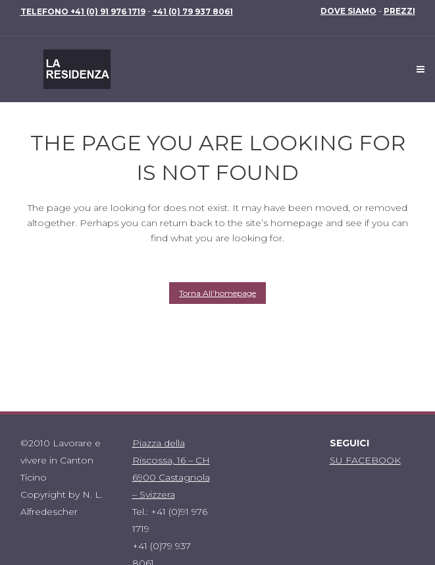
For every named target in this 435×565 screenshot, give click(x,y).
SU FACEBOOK (365, 460)
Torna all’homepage (217, 293)
